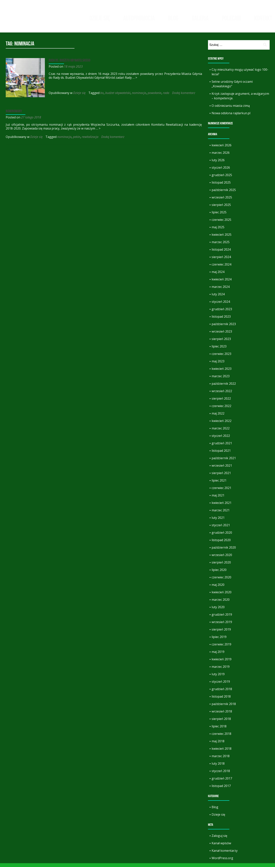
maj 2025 (218, 231)
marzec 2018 (221, 760)
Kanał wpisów (221, 847)
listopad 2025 (221, 186)
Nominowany (14, 114)
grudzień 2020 (222, 536)
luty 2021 (218, 521)
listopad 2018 (221, 700)
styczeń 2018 (221, 775)
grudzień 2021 (222, 447)
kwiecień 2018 (221, 752)
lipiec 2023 (219, 350)
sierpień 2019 (221, 633)
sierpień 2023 (221, 343)
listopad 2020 (221, 544)
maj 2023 (218, 365)
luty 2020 (218, 611)
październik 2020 (224, 551)
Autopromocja (139, 18)
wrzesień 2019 (222, 626)
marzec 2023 (221, 380)
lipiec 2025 (219, 216)
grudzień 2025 (222, 179)
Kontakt (263, 18)
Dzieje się (99, 18)
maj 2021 (218, 499)
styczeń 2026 (221, 171)
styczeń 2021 (221, 529)
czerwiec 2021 (221, 492)
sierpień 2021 (221, 477)
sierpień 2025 (221, 208)
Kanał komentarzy (225, 854)
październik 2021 (224, 462)
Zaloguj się (219, 839)
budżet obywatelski (116, 97)
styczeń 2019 (221, 685)
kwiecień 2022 (221, 425)
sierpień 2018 (221, 722)
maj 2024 (218, 276)
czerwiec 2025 (221, 223)
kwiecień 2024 (221, 283)
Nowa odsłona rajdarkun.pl (231, 117)
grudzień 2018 (222, 693)
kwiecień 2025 (221, 238)
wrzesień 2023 (222, 335)
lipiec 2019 (219, 641)
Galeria (200, 18)
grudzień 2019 (222, 618)
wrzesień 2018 (222, 715)
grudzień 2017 (222, 782)
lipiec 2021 (219, 484)
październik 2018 (224, 708)
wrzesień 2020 (222, 559)
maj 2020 (218, 588)
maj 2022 (218, 417)
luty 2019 (218, 678)
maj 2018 (218, 745)
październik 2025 (224, 194)
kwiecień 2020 (221, 596)
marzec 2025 (221, 246)
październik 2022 (224, 387)
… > (129, 81)
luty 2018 (218, 767)
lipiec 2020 (219, 574)
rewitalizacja (90, 140)
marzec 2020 (221, 603)
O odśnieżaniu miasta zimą (231, 109)
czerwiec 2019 (221, 648)
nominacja (138, 97)
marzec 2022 (221, 432)
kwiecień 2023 (221, 372)
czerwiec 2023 (221, 357)
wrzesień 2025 (222, 201)
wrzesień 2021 (222, 469)
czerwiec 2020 (221, 581)
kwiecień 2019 (221, 663)
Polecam (231, 18)
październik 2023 (224, 328)
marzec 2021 (221, 514)
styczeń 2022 (221, 439)
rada (165, 97)
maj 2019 (218, 655)
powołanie (153, 97)
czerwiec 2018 (221, 737)
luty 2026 (218, 164)
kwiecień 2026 (221, 149)
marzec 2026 (221, 156)
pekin (76, 140)
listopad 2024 (221, 253)
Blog (173, 18)
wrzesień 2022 (222, 395)
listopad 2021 (221, 454)
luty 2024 (218, 298)
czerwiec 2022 (221, 410)
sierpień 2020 (221, 566)
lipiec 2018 (219, 730)
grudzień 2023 (222, 313)
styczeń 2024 (221, 305)
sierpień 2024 (221, 261)
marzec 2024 (221, 290)
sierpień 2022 (221, 402)
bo (101, 97)
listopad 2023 (221, 320)
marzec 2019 (221, 670)
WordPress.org (222, 862)
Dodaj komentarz (182, 97)
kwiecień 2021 (221, 506)
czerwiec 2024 (221, 268)
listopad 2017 (221, 790)
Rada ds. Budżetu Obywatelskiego (68, 64)
